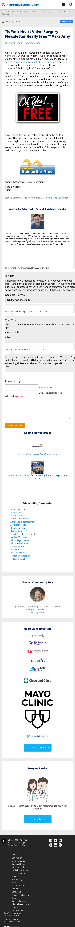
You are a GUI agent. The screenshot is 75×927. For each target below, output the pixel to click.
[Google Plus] (50, 849)
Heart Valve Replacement (22, 538)
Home (4, 12)
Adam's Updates (25, 12)
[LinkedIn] (55, 849)
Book (14, 886)
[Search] (72, 4)
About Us (15, 892)
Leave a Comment (13, 197)
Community (17, 862)
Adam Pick (14, 43)
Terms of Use (17, 914)
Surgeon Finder (18, 868)
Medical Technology (20, 541)
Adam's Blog (12, 12)
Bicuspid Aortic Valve (20, 535)
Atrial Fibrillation (18, 528)
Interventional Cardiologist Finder (20, 872)
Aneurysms (15, 516)
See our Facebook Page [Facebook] (17, 849)
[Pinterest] (60, 849)
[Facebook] (50, 844)
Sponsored (36, 639)
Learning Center (19, 865)
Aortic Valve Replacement (22, 525)
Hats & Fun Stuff (19, 889)
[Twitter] (55, 844)
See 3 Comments (31, 197)
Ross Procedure (18, 556)
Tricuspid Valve (17, 562)
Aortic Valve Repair (19, 522)
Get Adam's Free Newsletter (54, 197)
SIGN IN (18, 22)
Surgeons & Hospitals (20, 559)
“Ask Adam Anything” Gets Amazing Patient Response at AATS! (37, 481)
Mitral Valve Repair (19, 547)
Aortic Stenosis (17, 519)
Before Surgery (17, 532)
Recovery (14, 553)
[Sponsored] (42, 639)
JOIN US (6, 22)
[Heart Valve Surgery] (66, 21)
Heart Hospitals (18, 877)
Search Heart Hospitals (37, 751)
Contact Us (16, 896)
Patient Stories (17, 550)
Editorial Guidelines (20, 908)
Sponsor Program (19, 905)
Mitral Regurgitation (20, 544)
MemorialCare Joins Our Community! (38, 458)
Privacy (15, 911)
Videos (14, 880)
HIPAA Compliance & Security (20, 900)
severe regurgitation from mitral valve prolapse (30, 62)
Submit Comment (14, 429)
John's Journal (37, 616)
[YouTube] (60, 844)
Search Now (37, 823)
